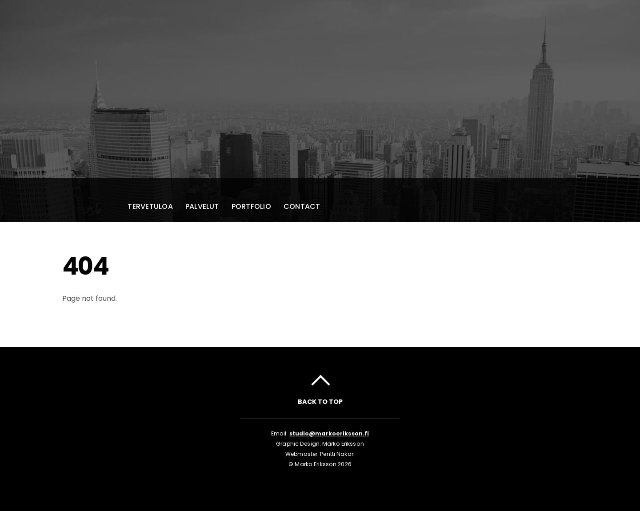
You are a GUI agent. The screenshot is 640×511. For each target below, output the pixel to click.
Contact (302, 206)
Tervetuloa (150, 206)
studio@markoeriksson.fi (329, 433)
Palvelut (202, 206)
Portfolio (251, 206)
